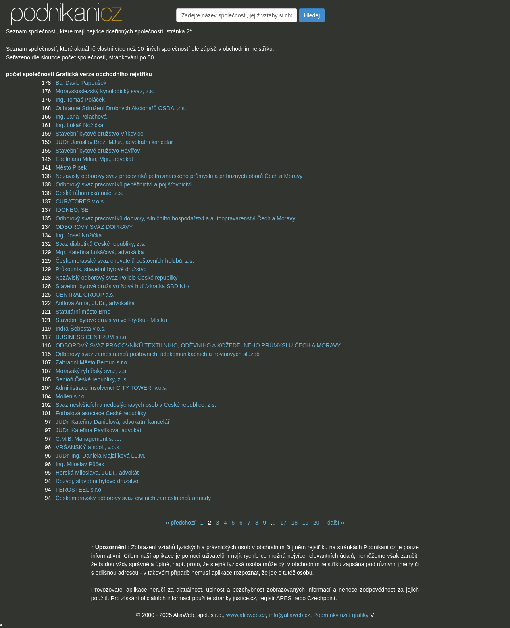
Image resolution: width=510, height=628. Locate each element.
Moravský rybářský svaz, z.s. (92, 371)
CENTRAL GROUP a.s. (85, 294)
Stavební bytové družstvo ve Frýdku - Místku (111, 320)
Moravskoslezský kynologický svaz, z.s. (105, 91)
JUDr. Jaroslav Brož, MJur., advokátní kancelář (114, 142)
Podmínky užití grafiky (340, 615)
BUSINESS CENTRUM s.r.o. (92, 337)
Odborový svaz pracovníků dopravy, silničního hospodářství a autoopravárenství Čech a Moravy (175, 218)
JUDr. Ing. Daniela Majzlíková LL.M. (101, 455)
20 (316, 522)
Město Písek (71, 167)
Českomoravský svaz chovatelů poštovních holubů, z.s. (125, 260)
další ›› (336, 522)
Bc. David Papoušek (81, 83)
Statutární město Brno (83, 311)
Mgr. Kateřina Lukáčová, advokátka (100, 252)
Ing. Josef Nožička (79, 235)
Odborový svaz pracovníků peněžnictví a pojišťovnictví (124, 184)
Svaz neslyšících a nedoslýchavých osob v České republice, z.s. (136, 405)
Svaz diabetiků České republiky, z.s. (101, 244)
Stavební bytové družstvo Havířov (98, 150)
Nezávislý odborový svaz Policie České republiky (117, 277)
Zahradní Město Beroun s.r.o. (92, 362)
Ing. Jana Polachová (81, 116)
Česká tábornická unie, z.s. (89, 193)
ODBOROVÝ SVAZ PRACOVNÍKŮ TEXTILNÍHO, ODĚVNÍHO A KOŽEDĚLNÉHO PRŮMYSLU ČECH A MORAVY (198, 345)
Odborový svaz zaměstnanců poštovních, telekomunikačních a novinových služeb (158, 354)
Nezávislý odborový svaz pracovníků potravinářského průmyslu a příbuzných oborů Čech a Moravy (179, 176)
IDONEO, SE (72, 210)
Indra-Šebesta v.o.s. (81, 328)
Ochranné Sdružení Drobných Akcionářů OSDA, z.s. (121, 108)
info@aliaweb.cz (289, 615)
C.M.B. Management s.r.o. (88, 438)
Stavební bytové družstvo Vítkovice (100, 133)
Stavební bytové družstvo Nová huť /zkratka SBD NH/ (122, 286)
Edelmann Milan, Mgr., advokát (94, 159)
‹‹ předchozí (180, 522)
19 (305, 522)
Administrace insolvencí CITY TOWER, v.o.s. (111, 388)
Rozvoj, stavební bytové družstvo (97, 481)
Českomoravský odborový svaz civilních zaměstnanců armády (133, 498)
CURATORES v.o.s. (80, 201)
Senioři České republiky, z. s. (92, 379)
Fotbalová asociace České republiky (101, 413)
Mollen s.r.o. (71, 396)
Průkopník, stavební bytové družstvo (101, 269)
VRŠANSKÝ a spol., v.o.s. (88, 447)
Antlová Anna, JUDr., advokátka (95, 303)
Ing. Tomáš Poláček (80, 99)
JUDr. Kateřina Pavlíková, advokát (98, 430)
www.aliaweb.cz (246, 615)
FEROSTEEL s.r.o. (79, 489)
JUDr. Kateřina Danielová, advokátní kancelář (112, 422)
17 (283, 522)
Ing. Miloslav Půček (80, 464)
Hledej (312, 15)
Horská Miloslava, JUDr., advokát (97, 472)
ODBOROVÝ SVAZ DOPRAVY (94, 227)
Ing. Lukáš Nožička (79, 125)
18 (294, 522)
